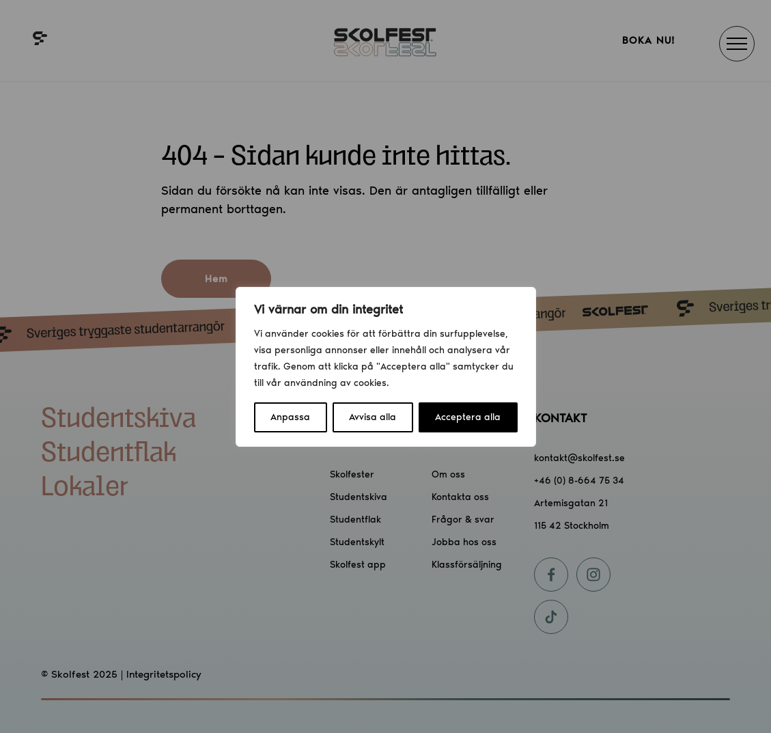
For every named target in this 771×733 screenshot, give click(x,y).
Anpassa (290, 417)
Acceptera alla (468, 417)
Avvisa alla (372, 417)
